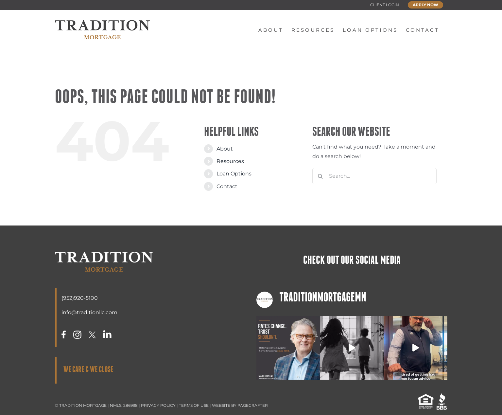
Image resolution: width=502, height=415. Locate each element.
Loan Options (233, 174)
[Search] (320, 176)
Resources (230, 161)
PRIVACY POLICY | (160, 405)
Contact (226, 186)
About (224, 149)
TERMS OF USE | (195, 405)
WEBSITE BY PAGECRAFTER (240, 405)
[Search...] (374, 176)
